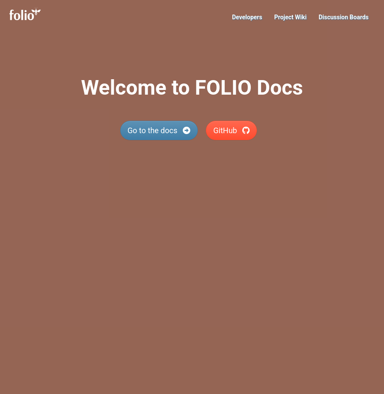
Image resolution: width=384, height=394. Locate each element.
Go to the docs (159, 130)
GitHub (231, 130)
